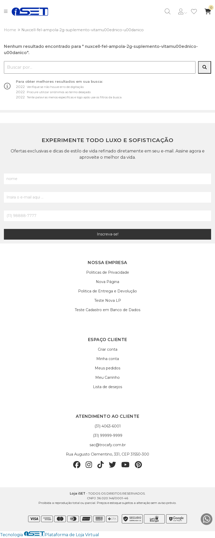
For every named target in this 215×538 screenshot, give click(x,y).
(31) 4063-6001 (107, 426)
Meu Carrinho (107, 377)
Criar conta (107, 349)
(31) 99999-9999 (107, 435)
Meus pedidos (107, 368)
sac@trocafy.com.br (108, 445)
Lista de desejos (107, 387)
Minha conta (107, 358)
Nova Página (107, 281)
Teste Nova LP (107, 300)
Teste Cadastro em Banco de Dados (107, 310)
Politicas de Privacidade (107, 272)
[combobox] (99, 67)
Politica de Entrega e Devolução (107, 291)
